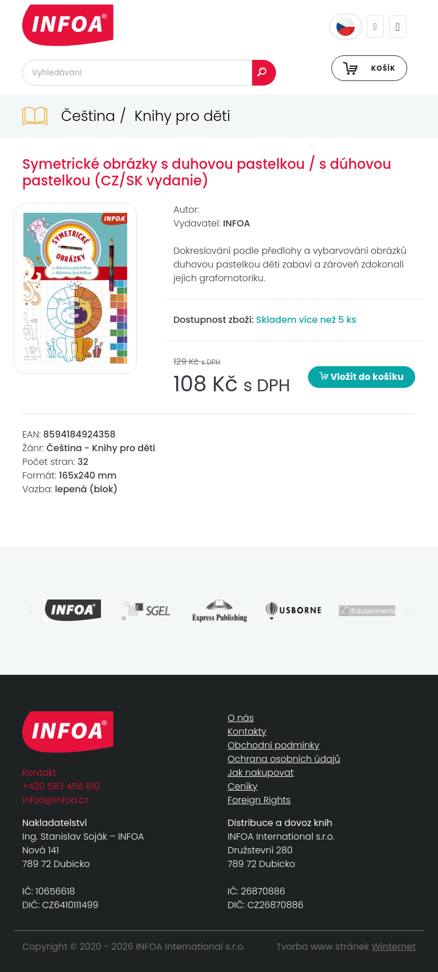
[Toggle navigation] (397, 26)
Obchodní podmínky (273, 745)
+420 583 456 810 (61, 786)
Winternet (394, 946)
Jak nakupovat (261, 772)
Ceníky (242, 786)
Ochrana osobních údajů (284, 759)
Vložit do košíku (361, 376)
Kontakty (247, 731)
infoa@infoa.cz (55, 800)
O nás (241, 717)
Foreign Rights (259, 800)
